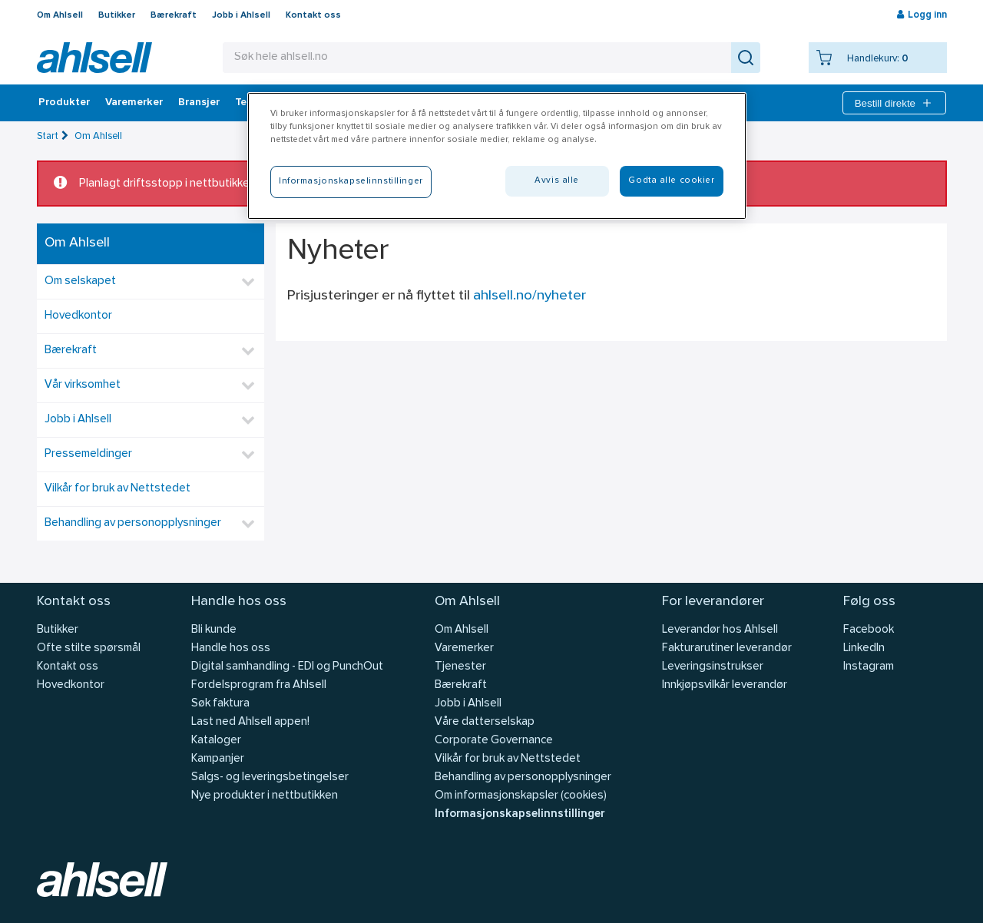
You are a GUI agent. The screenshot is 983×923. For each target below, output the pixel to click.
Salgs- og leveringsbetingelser (270, 777)
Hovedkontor (78, 316)
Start (47, 136)
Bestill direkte (894, 103)
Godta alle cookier (671, 180)
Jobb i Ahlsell (241, 15)
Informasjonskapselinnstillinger (519, 814)
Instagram (868, 667)
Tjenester (460, 667)
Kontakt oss (313, 15)
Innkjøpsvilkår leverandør (724, 685)
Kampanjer (217, 759)
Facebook (868, 630)
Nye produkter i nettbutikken (264, 796)
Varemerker (134, 103)
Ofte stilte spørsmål (89, 648)
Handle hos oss (230, 648)
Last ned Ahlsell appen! (250, 722)
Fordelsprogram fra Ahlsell (258, 685)
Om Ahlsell (60, 15)
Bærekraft (174, 15)
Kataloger (216, 741)
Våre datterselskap (485, 722)
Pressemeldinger (88, 454)
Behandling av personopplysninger (133, 523)
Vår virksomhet (83, 385)
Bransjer (199, 103)
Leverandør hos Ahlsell (720, 630)
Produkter (64, 103)
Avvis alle (557, 180)
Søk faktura (220, 704)
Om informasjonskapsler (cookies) (521, 796)
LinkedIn (864, 648)
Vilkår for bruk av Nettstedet (117, 489)
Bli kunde (214, 630)
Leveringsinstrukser (712, 667)
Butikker (116, 15)
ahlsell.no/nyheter (529, 296)
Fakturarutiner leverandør (727, 648)
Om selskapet (80, 281)
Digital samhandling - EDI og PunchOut (287, 667)
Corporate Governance (494, 741)
